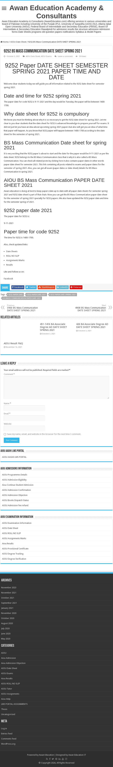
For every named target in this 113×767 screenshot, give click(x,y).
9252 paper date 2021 (36, 295)
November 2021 (8, 592)
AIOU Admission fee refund (15, 505)
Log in (4, 728)
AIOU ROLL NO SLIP (11, 533)
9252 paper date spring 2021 (63, 295)
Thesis (4, 709)
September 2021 (9, 603)
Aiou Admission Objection (13, 663)
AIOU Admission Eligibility (14, 480)
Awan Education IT (77, 755)
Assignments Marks (15, 260)
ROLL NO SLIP (12, 256)
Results (9, 265)
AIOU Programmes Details (14, 474)
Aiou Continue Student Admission (17, 485)
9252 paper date (15, 295)
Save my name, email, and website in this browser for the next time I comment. (44, 434)
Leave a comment (65, 56)
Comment (9, 374)
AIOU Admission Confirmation (16, 490)
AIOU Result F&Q (13, 343)
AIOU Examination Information (16, 523)
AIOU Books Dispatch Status (15, 500)
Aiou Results (7, 543)
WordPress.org (8, 744)
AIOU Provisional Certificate (15, 548)
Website (7, 424)
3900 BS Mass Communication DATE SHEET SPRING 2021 (24, 308)
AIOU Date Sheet (18, 42)
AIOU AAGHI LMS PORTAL (14, 457)
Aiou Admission (8, 658)
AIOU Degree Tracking (13, 553)
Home (4, 42)
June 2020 (5, 633)
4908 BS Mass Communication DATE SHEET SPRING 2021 (89, 308)
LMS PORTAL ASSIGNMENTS (14, 704)
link (45, 164)
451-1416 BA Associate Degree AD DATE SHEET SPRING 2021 (53, 327)
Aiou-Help (6, 699)
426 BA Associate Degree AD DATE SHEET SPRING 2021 (92, 326)
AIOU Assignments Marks (14, 538)
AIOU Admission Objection (14, 495)
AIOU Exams (46, 56)
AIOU (3, 653)
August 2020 (7, 623)
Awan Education (46, 755)
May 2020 (5, 638)
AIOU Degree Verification (14, 559)
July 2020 (5, 628)
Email (7, 413)
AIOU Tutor (6, 688)
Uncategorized (8, 714)
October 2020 (7, 618)
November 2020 (8, 613)
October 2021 (7, 598)
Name (7, 403)
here (61, 161)
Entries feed (6, 733)
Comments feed (8, 738)
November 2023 (8, 587)
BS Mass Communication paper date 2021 (22, 298)
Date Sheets (11, 251)
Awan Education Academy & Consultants (56, 12)
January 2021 (7, 608)
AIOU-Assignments (10, 694)
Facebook (8, 278)
